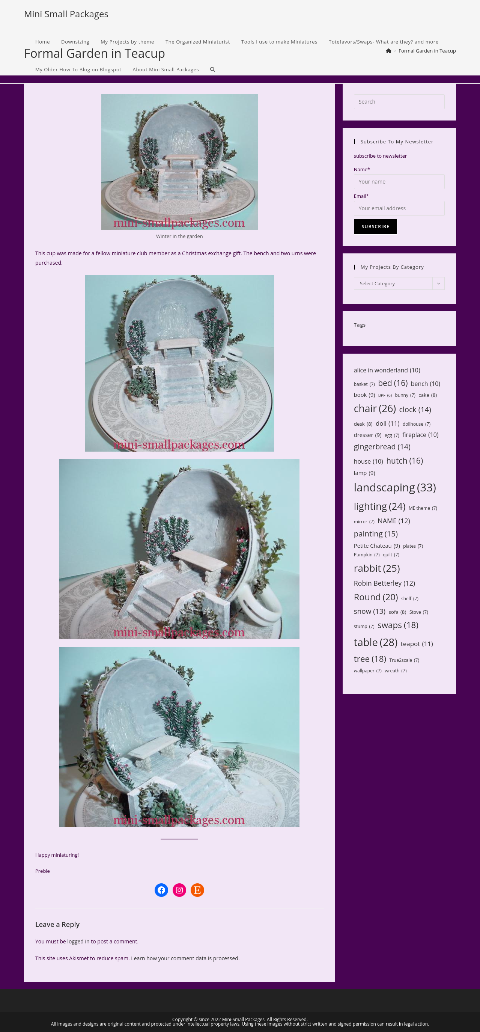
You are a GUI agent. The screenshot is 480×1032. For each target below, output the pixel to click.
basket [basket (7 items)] (364, 384)
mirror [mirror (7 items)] (364, 522)
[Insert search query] (399, 101)
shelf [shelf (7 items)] (409, 599)
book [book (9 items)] (364, 395)
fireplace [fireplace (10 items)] (420, 434)
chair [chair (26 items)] (375, 409)
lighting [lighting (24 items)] (380, 506)
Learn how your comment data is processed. (185, 958)
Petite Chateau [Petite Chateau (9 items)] (377, 546)
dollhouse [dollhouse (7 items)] (416, 424)
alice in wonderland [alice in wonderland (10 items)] (387, 370)
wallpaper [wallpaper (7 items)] (368, 671)
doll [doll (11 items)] (388, 423)
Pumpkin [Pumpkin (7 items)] (367, 555)
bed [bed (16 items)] (393, 383)
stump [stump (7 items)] (364, 626)
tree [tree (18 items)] (370, 658)
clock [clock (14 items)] (415, 409)
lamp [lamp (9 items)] (364, 473)
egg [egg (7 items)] (392, 435)
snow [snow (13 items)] (369, 611)
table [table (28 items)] (376, 642)
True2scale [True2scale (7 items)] (404, 660)
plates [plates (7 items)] (413, 546)
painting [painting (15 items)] (376, 534)
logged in (78, 941)
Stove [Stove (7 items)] (418, 612)
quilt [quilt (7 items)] (391, 555)
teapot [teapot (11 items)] (417, 644)
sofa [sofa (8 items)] (397, 611)
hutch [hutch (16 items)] (404, 460)
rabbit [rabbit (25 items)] (377, 568)
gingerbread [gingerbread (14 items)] (382, 446)
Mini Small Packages (66, 14)
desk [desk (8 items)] (363, 423)
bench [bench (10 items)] (425, 383)
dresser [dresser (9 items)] (368, 435)
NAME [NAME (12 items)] (394, 521)
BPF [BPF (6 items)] (385, 395)
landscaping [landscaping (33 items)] (395, 487)
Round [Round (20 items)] (376, 597)
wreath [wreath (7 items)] (395, 671)
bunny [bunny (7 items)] (405, 395)
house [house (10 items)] (368, 461)
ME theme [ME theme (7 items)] (423, 508)
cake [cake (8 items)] (427, 394)
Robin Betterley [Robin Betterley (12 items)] (384, 583)
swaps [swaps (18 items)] (398, 625)
